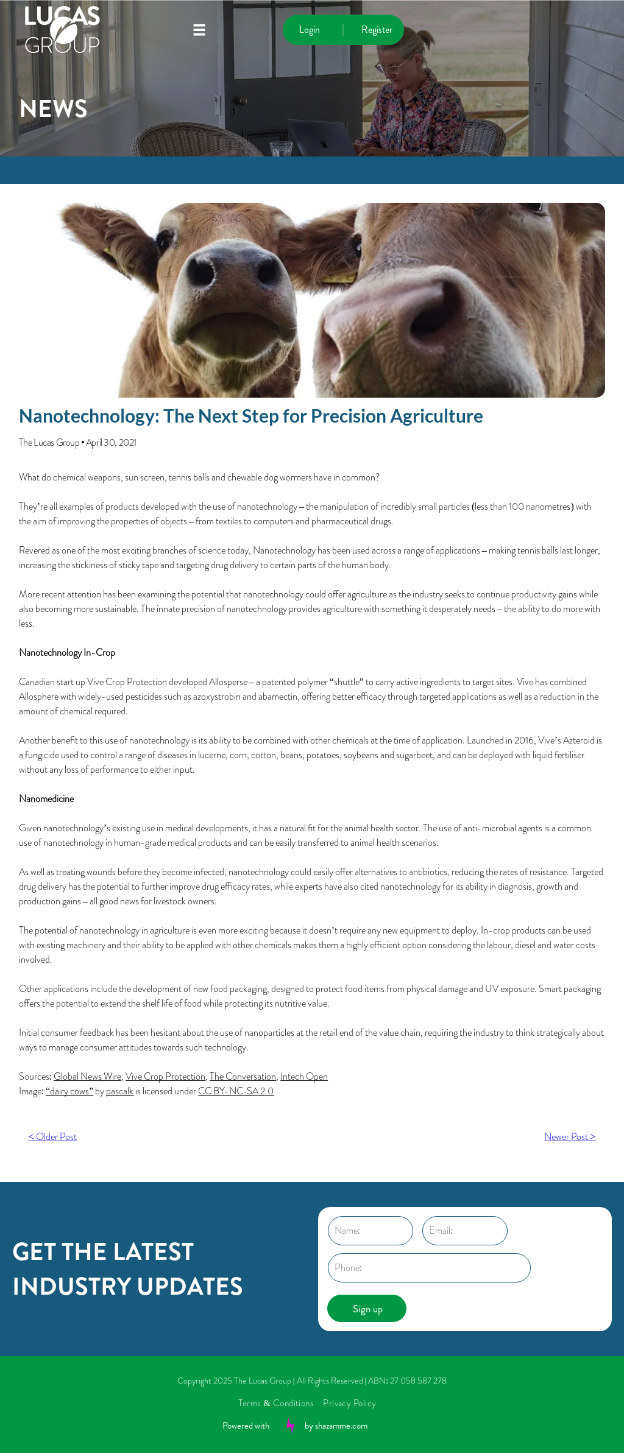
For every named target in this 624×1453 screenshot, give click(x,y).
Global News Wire (87, 1076)
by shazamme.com (336, 1425)
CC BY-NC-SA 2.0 (236, 1091)
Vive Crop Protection (165, 1076)
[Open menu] (199, 30)
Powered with (245, 1425)
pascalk (119, 1091)
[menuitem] (280, 1403)
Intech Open (304, 1076)
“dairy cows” (69, 1091)
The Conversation (243, 1076)
